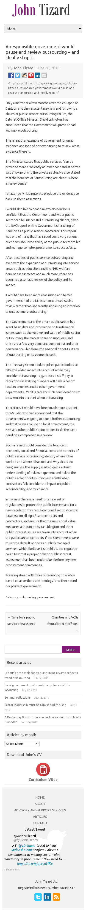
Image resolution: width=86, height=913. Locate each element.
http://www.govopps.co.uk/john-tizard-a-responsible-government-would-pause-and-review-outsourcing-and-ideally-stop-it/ (42, 88)
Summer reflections (18, 697)
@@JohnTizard (25, 840)
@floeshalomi (21, 850)
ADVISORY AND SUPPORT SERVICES (40, 810)
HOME (40, 797)
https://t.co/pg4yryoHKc (35, 864)
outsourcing (28, 597)
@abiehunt (27, 845)
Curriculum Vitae (43, 780)
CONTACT (40, 823)
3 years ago (11, 869)
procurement (46, 597)
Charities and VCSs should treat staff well (63, 624)
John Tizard (23, 68)
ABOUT (40, 804)
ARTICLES (40, 816)
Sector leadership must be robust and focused (35, 704)
